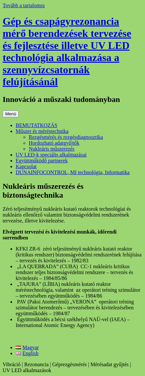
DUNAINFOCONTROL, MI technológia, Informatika (73, 172)
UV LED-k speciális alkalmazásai (51, 154)
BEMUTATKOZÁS (36, 125)
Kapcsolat (26, 166)
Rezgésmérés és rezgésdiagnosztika (66, 137)
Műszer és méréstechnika (42, 131)
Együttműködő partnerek (42, 160)
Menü (10, 113)
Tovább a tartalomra (24, 5)
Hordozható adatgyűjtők (54, 143)
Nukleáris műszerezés (51, 149)
